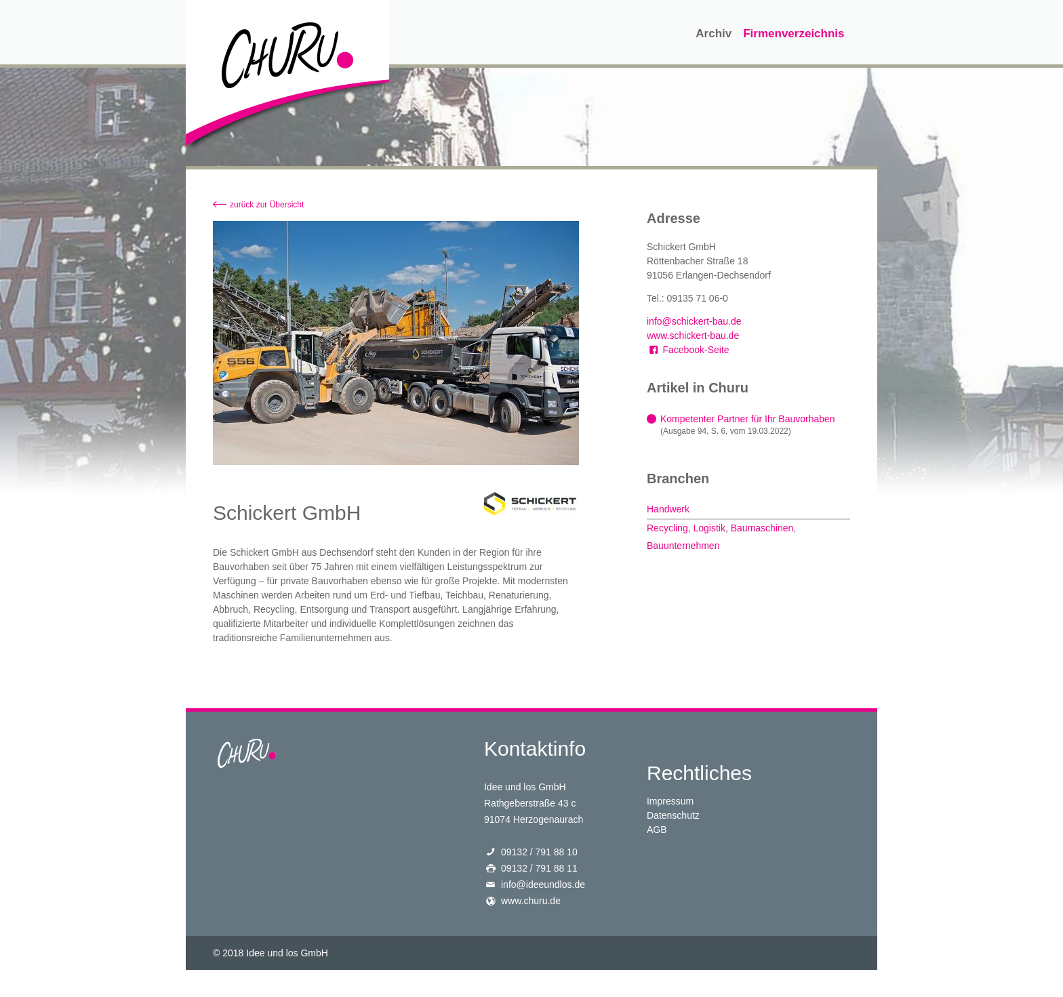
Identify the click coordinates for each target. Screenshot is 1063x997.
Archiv (713, 33)
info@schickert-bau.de (694, 321)
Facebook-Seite (688, 349)
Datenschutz (673, 815)
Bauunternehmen (683, 545)
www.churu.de (531, 900)
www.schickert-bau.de (693, 335)
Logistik (709, 528)
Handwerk (668, 509)
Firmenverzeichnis (793, 33)
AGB (657, 829)
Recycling (667, 528)
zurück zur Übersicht (267, 204)
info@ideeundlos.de (543, 884)
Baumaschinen (762, 528)
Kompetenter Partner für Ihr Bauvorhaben (747, 418)
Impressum (670, 801)
